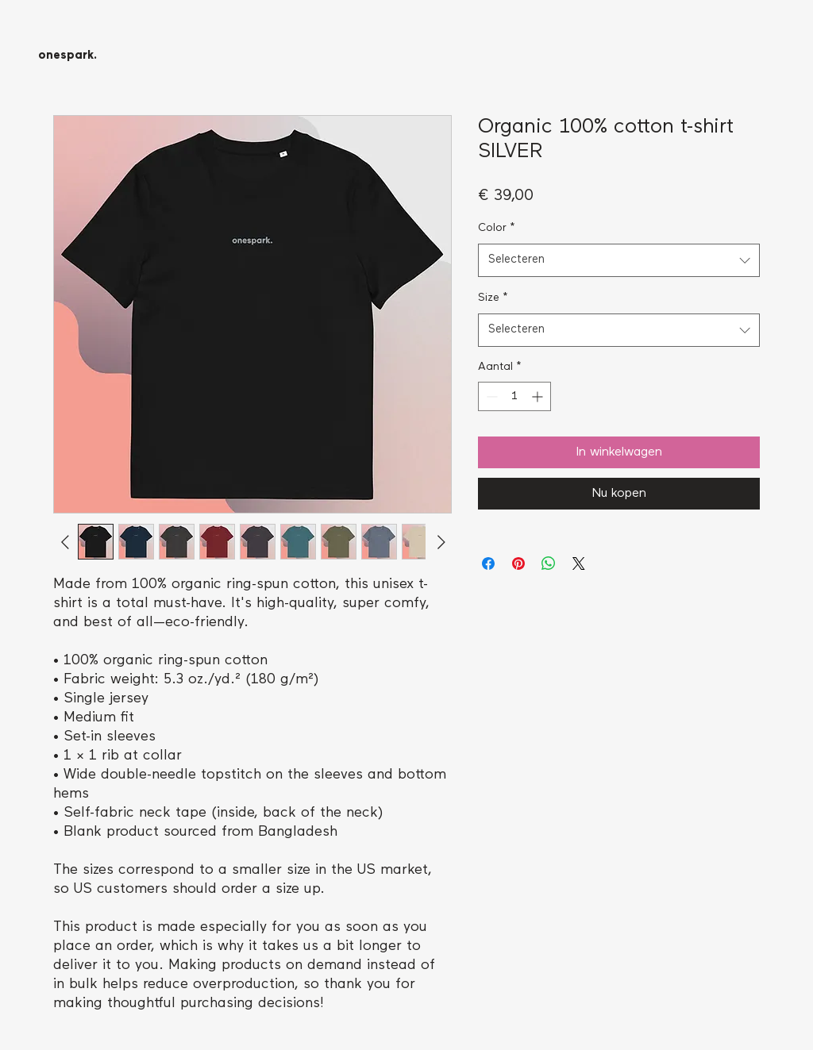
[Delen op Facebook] (488, 563)
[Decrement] (490, 396)
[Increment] (539, 396)
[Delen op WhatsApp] (548, 563)
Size (493, 298)
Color (496, 228)
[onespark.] (67, 56)
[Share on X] (578, 563)
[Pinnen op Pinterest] (518, 563)
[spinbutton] (514, 396)
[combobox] (619, 260)
